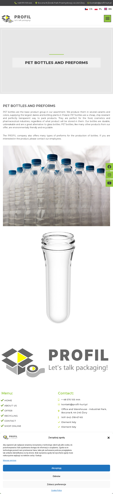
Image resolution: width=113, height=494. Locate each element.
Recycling (11, 415)
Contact (10, 420)
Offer (9, 410)
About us (10, 405)
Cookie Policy (56, 491)
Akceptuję (56, 468)
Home (8, 400)
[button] (108, 438)
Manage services (9, 461)
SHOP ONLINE (12, 426)
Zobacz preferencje (56, 484)
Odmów (56, 476)
